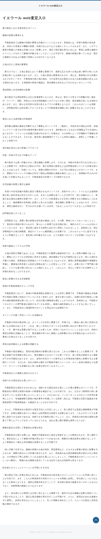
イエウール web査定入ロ (50, 6)
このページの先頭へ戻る (96, 520)
